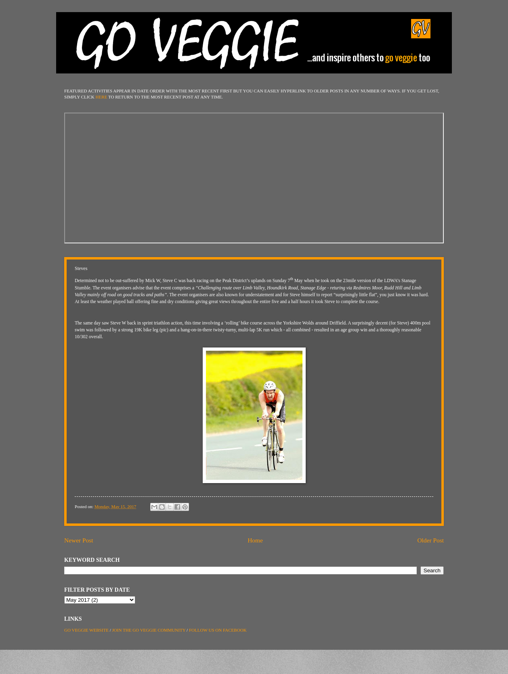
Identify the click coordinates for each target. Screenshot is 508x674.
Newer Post (78, 540)
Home (255, 540)
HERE (101, 96)
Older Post (430, 540)
